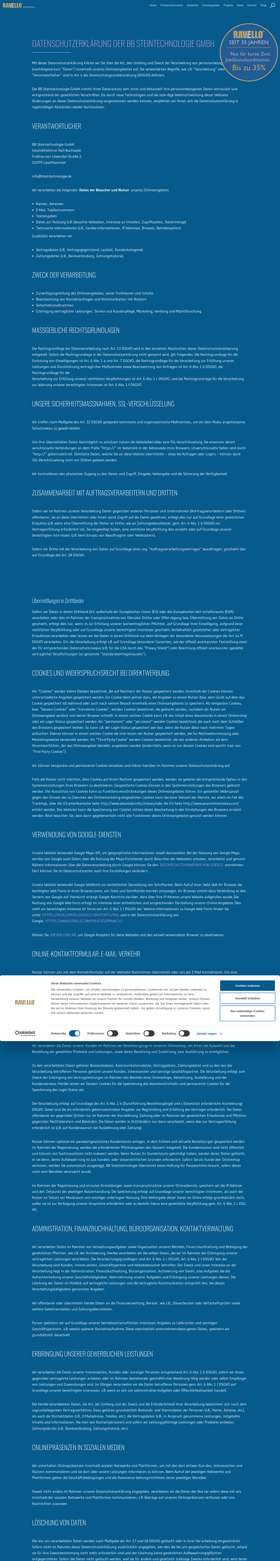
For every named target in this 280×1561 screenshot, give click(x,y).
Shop (262, 8)
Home (123, 8)
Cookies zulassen (247, 1505)
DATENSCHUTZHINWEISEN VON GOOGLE (191, 864)
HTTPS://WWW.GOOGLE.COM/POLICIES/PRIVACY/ (83, 921)
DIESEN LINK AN (63, 934)
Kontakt (248, 8)
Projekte (219, 8)
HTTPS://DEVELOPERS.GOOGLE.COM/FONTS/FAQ (80, 915)
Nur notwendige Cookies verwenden (247, 1533)
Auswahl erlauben (247, 1518)
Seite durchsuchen (272, 8)
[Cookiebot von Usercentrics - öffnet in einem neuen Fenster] (25, 1553)
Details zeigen (207, 1553)
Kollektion (174, 8)
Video (233, 8)
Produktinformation (147, 8)
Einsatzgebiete (197, 8)
